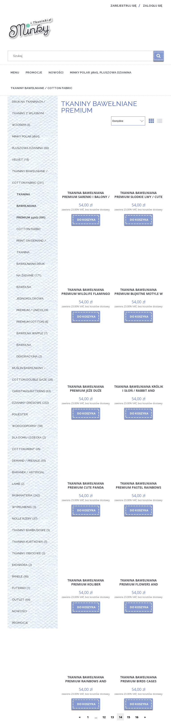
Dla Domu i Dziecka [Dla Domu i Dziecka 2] (27, 437)
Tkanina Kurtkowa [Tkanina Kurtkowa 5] (27, 541)
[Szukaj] (158, 56)
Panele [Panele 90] (17, 576)
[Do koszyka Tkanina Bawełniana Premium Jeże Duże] (85, 413)
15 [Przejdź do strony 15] (128, 717)
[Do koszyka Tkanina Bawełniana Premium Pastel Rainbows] (138, 510)
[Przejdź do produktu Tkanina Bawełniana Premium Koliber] (85, 546)
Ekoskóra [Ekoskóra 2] (20, 565)
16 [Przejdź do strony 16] (136, 717)
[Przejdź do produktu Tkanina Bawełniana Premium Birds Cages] (138, 642)
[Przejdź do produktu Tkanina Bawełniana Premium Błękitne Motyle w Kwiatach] (138, 255)
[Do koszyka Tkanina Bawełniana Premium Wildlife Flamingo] (85, 316)
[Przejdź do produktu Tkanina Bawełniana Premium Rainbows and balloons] (85, 642)
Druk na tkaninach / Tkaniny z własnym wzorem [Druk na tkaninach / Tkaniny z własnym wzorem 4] (28, 113)
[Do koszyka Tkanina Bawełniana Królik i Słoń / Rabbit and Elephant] (138, 413)
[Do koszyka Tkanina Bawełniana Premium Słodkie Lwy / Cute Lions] (138, 219)
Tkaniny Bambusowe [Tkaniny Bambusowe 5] (29, 530)
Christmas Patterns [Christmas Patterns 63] (28, 391)
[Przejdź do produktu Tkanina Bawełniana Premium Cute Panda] (85, 449)
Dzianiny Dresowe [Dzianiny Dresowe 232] (26, 402)
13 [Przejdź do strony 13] (112, 717)
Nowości (19, 611)
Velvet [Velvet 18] (17, 159)
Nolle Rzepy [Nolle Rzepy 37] (22, 518)
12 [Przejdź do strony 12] (104, 717)
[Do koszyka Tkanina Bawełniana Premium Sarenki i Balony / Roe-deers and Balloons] (85, 219)
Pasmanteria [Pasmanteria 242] (22, 495)
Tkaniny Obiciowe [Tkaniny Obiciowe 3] (26, 553)
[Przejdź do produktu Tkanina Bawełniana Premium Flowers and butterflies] (138, 546)
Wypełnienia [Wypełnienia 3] (22, 507)
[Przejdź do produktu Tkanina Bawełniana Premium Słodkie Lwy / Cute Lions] (138, 158)
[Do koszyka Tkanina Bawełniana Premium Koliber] (85, 607)
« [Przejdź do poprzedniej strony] (80, 717)
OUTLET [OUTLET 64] (18, 599)
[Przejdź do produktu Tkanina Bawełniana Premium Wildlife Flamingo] (85, 255)
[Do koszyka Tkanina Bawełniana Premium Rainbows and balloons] (85, 704)
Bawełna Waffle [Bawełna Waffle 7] (29, 333)
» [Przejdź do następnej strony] (145, 717)
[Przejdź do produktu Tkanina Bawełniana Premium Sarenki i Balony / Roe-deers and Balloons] (85, 158)
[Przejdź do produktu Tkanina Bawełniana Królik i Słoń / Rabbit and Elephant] (138, 352)
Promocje (20, 622)
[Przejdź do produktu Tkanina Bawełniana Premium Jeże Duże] (85, 352)
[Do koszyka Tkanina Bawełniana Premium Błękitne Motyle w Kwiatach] (138, 316)
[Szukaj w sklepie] (82, 56)
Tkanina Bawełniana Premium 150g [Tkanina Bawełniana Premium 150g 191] (27, 206)
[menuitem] (15, 72)
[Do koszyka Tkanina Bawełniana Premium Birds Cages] (138, 704)
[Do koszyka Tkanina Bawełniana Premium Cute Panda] (85, 510)
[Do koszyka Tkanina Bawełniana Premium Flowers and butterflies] (138, 607)
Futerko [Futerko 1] (19, 588)
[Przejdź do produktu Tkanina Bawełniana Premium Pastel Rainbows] (138, 449)
